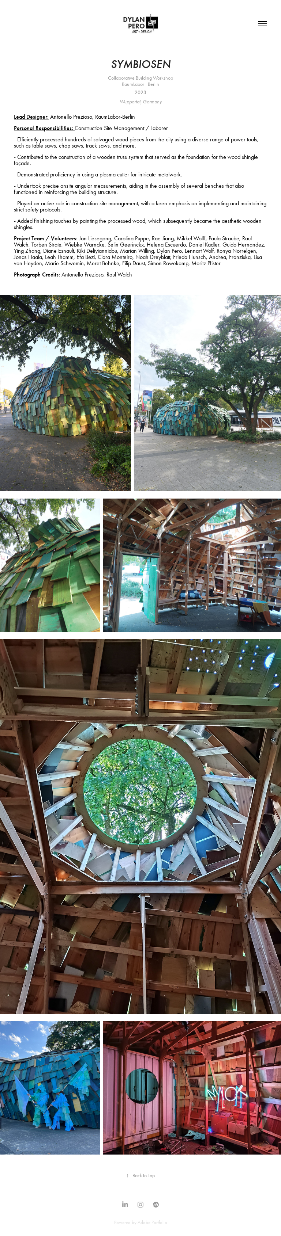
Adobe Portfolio (152, 1222)
